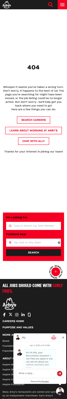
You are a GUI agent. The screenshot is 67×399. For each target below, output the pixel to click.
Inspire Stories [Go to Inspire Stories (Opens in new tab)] (11, 369)
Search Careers (33, 119)
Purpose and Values (17, 327)
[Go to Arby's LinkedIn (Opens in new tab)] (23, 315)
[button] (59, 242)
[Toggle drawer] (62, 4)
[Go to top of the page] (56, 272)
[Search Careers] (50, 5)
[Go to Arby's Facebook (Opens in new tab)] (4, 315)
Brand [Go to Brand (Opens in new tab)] (5, 341)
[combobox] (34, 243)
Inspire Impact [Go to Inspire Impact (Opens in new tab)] (10, 374)
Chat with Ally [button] (33, 141)
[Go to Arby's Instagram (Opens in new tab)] (17, 315)
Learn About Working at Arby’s (33, 130)
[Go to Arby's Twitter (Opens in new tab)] (10, 314)
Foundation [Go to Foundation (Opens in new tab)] (9, 346)
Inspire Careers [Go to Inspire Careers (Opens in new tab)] (11, 379)
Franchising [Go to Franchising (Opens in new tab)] (9, 351)
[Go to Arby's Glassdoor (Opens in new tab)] (29, 315)
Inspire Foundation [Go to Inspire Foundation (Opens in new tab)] (13, 384)
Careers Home (13, 321)
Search (33, 252)
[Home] (6, 4)
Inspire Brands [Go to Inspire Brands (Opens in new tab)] (10, 364)
